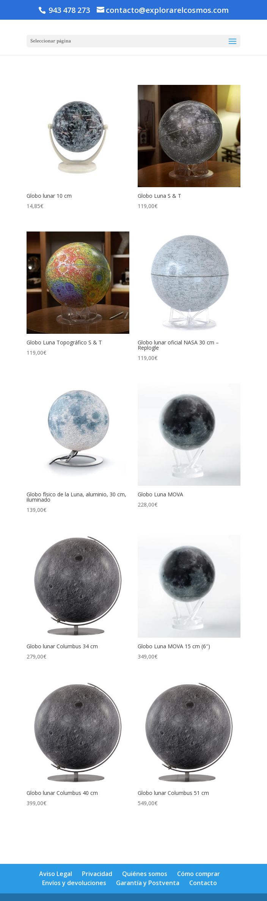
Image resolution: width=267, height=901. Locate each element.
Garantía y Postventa (147, 883)
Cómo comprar (198, 874)
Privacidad (97, 874)
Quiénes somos (144, 874)
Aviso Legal (55, 874)
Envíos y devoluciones (74, 883)
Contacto (203, 883)
